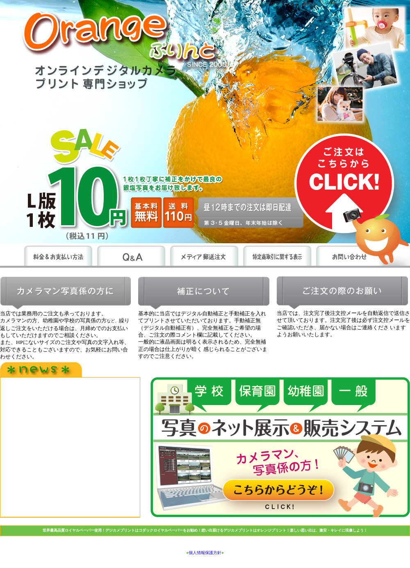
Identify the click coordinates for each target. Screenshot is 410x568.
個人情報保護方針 (205, 552)
